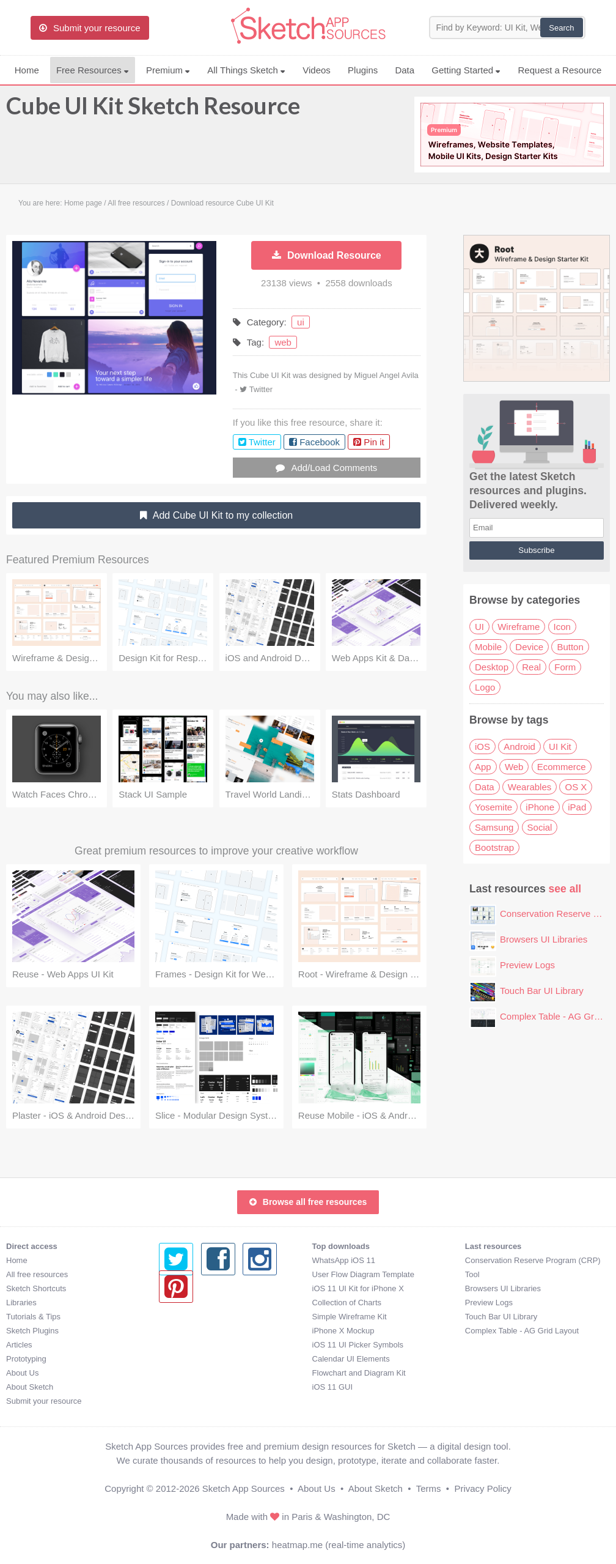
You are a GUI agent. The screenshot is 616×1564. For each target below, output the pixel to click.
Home (27, 70)
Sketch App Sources (243, 1488)
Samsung (494, 827)
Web (514, 767)
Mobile (488, 647)
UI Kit (560, 746)
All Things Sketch (246, 70)
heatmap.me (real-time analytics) (338, 1545)
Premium (168, 70)
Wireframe (518, 626)
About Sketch (29, 1387)
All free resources (37, 1274)
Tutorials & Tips (33, 1316)
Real (531, 667)
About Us (22, 1372)
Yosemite (493, 807)
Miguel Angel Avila (386, 375)
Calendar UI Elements (198, 1358)
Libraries (21, 1302)
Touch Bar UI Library (542, 990)
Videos (316, 70)
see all (565, 889)
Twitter (261, 389)
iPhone (540, 807)
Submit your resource (44, 1401)
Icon (562, 626)
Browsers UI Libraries (543, 939)
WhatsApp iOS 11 (190, 1260)
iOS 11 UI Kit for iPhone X (205, 1288)
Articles (19, 1344)
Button (570, 647)
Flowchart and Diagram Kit (205, 1372)
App (483, 767)
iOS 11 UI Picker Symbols (205, 1344)
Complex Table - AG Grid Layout (369, 1330)
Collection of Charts (193, 1302)
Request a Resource (560, 70)
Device (529, 647)
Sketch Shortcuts (36, 1288)
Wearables (529, 787)
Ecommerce (561, 767)
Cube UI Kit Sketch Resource (153, 111)
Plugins (363, 70)
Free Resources (92, 70)
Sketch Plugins (32, 1330)
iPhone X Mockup (190, 1330)
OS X (576, 787)
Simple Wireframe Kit (196, 1316)
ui (300, 322)
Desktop (491, 667)
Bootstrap (494, 847)
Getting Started (466, 70)
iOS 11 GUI (179, 1387)
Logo (485, 687)
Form (565, 667)
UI (479, 626)
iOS (482, 746)
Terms (428, 1488)
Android (519, 746)
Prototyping (26, 1358)
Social (539, 827)
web (283, 342)
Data (404, 70)
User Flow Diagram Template (210, 1274)
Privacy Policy (482, 1488)
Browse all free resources (308, 1202)
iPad (577, 807)
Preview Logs (527, 965)
